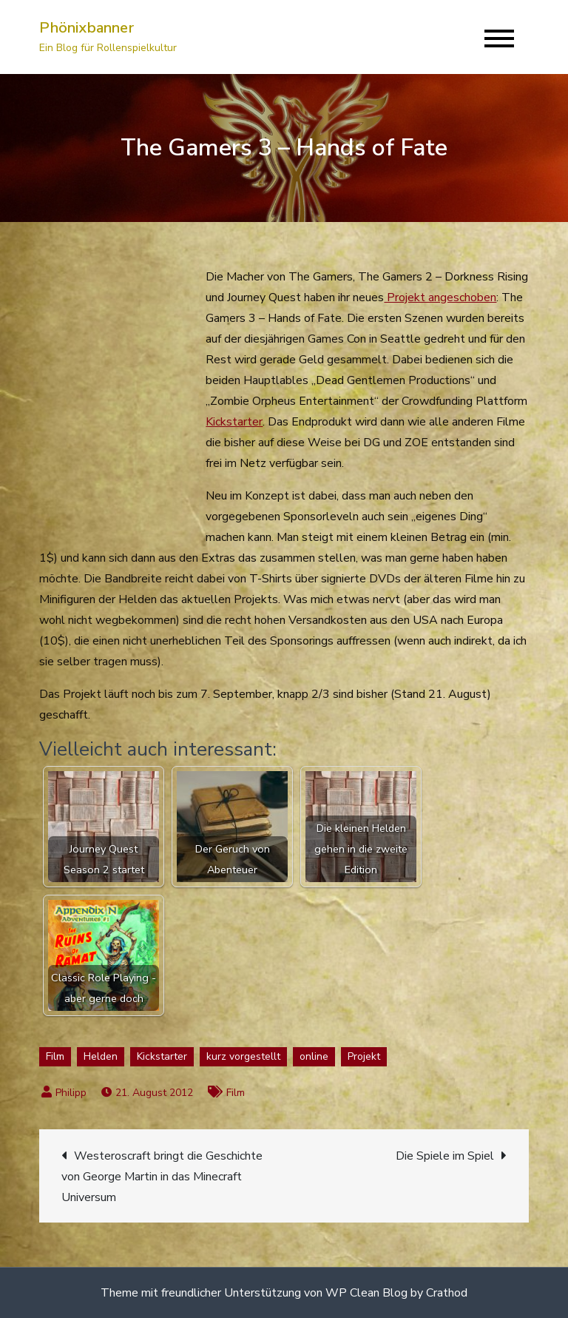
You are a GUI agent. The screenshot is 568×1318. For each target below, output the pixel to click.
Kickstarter (234, 422)
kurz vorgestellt (243, 1056)
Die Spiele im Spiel (445, 1156)
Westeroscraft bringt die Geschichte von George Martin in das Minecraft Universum (162, 1177)
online (314, 1056)
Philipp (71, 1093)
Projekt (364, 1056)
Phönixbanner (86, 28)
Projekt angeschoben (440, 297)
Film (55, 1056)
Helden (101, 1056)
